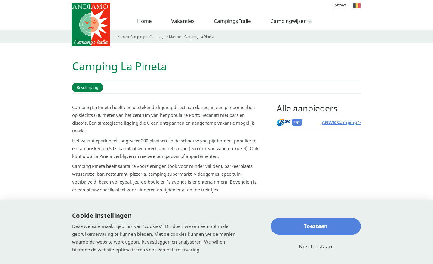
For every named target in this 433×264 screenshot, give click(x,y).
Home (144, 20)
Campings (138, 36)
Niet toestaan (315, 246)
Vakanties (183, 20)
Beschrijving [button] (87, 87)
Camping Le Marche (165, 36)
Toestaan (315, 226)
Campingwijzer (288, 20)
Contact (339, 5)
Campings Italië (232, 20)
